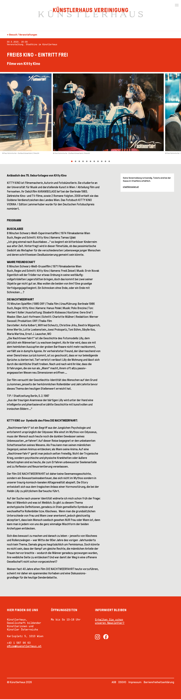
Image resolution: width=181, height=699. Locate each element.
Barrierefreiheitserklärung (159, 682)
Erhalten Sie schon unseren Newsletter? (109, 621)
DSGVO (122, 682)
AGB (114, 682)
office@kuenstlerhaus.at (24, 646)
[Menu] (177, 5)
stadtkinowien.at (131, 187)
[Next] (135, 118)
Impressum (134, 682)
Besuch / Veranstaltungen (23, 34)
